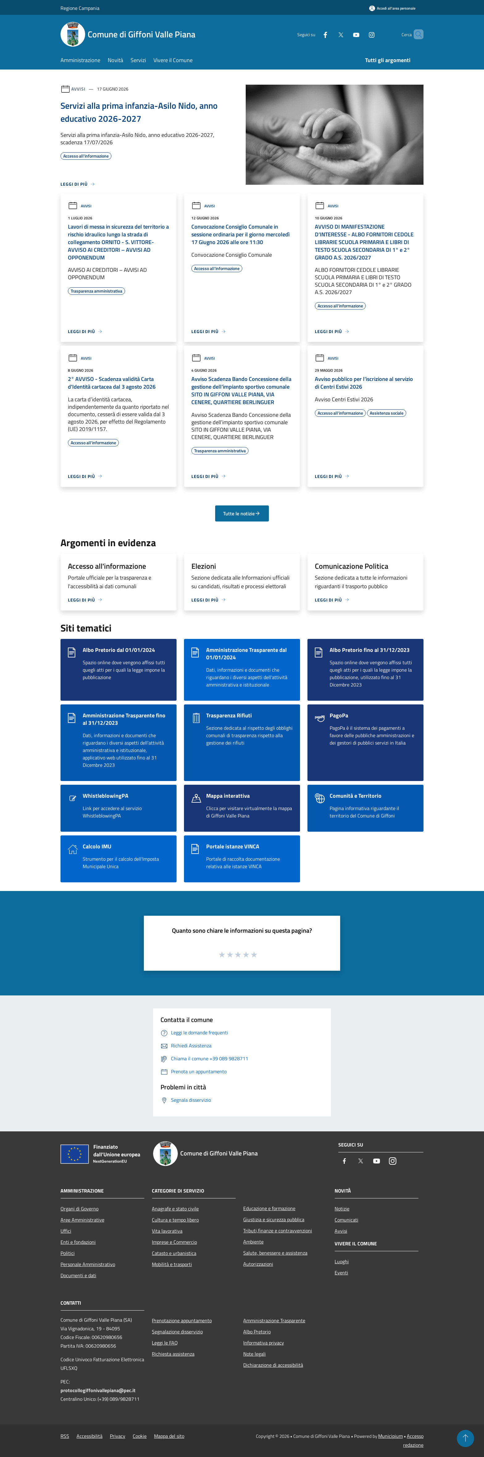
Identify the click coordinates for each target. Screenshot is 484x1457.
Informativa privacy (263, 1342)
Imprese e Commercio (174, 1242)
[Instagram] (361, 34)
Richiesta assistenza (173, 1354)
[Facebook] (315, 34)
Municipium (390, 1436)
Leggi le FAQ (165, 1342)
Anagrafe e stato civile (175, 1208)
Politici (67, 1253)
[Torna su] (465, 1438)
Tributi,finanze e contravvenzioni (277, 1230)
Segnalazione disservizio (177, 1331)
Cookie (140, 1436)
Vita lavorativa (167, 1231)
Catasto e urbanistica (174, 1253)
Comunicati (346, 1219)
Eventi (341, 1272)
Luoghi (342, 1261)
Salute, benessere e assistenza (275, 1252)
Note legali (254, 1354)
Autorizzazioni (258, 1264)
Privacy (117, 1436)
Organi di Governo (79, 1208)
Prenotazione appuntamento (182, 1320)
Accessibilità (89, 1436)
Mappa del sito (169, 1436)
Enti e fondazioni (78, 1242)
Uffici (65, 1231)
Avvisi (78, 89)
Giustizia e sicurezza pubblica (273, 1219)
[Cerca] (416, 34)
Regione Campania (79, 8)
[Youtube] (346, 34)
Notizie (342, 1208)
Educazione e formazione (269, 1208)
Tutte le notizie (242, 513)
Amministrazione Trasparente (274, 1320)
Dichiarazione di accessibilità (273, 1365)
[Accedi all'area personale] (392, 8)
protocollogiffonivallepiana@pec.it (98, 1390)
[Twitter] (330, 34)
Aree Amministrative (82, 1219)
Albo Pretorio (257, 1331)
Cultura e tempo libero (175, 1219)
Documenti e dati (78, 1275)
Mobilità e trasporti (172, 1264)
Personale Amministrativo (87, 1264)
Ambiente (253, 1241)
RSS (64, 1436)
